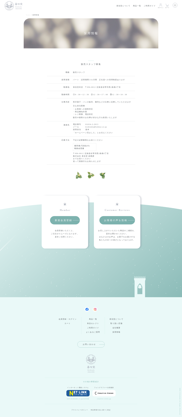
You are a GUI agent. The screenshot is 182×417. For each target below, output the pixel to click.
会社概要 (116, 328)
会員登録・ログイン (68, 319)
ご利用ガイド (150, 6)
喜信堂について (123, 6)
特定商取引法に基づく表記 (101, 410)
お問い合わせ (89, 344)
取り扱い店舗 (116, 323)
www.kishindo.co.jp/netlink (78, 395)
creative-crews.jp (104, 395)
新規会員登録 (63, 220)
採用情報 (116, 332)
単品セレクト (93, 323)
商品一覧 (137, 6)
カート (167, 5)
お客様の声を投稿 (115, 220)
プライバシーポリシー (79, 410)
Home (28, 15)
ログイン (161, 5)
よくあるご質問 (93, 332)
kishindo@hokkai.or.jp (96, 127)
